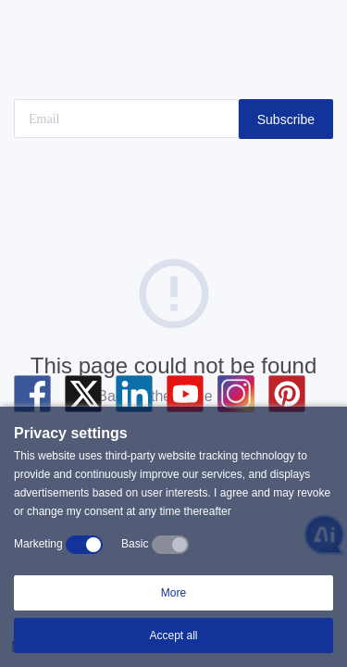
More (173, 592)
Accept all (173, 635)
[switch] (84, 544)
